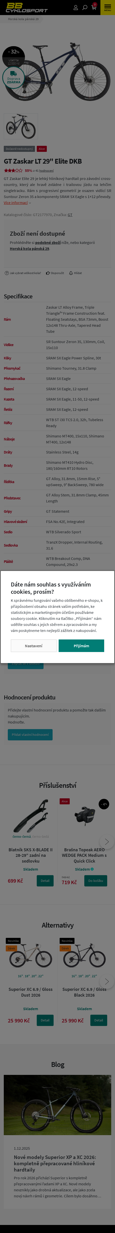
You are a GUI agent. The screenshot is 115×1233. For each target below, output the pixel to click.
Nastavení (33, 645)
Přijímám (81, 645)
